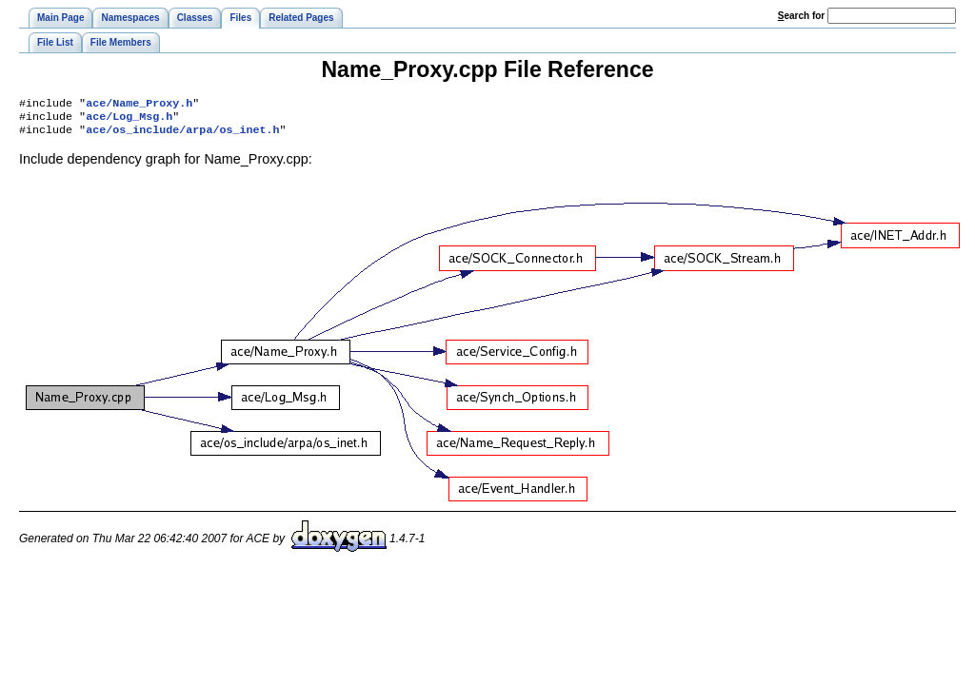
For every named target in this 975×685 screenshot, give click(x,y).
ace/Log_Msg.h (129, 119)
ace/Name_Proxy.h (139, 104)
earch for (801, 15)
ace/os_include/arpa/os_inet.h (182, 135)
